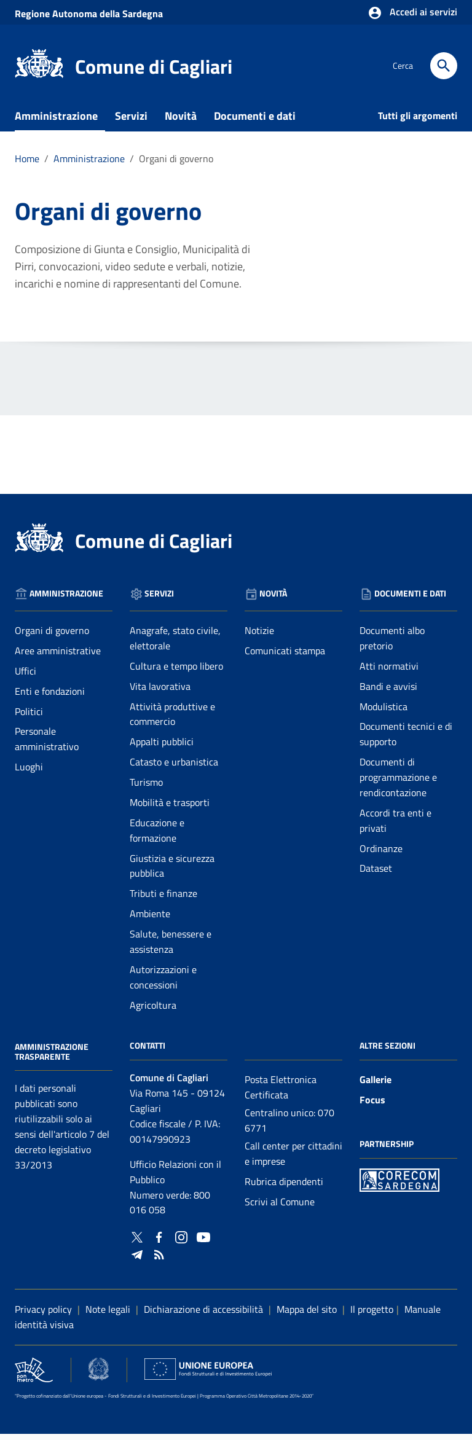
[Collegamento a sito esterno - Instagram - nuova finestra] (181, 1242)
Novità (181, 122)
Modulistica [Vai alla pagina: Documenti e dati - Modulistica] (383, 712)
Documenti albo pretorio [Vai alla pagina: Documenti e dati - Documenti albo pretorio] (392, 644)
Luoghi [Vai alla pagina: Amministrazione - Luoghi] (29, 772)
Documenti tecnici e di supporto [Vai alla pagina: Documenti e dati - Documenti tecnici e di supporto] (406, 740)
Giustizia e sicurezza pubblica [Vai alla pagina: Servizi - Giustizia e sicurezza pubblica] (172, 871)
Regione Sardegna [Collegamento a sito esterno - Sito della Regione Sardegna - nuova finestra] (89, 13)
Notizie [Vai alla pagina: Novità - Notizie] (259, 636)
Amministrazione (56, 122)
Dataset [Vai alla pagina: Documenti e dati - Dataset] (376, 874)
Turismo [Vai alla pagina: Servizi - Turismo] (146, 788)
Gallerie (375, 1085)
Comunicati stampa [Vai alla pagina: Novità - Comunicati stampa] (285, 656)
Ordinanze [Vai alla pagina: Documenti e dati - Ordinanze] (381, 854)
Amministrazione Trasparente (51, 1057)
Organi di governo (176, 164)
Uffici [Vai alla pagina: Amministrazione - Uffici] (25, 677)
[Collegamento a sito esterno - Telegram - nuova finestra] (137, 1259)
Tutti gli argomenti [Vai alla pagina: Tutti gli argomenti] (417, 121)
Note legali (107, 1315)
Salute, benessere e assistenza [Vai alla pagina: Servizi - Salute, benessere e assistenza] (170, 948)
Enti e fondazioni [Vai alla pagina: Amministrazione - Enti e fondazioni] (50, 697)
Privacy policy (43, 1315)
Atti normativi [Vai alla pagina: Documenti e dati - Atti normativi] (389, 672)
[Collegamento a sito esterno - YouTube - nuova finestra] (203, 1242)
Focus (372, 1105)
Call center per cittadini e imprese (293, 1160)
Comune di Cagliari (153, 66)
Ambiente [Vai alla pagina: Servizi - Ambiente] (150, 919)
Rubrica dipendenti (284, 1187)
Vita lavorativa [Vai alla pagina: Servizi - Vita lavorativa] (160, 692)
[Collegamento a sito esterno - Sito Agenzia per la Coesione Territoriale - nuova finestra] (98, 1375)
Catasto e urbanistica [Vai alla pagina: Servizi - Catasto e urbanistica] (174, 768)
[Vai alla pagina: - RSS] (159, 1259)
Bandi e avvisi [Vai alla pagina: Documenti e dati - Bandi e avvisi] (388, 692)
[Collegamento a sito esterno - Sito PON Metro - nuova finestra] (399, 1184)
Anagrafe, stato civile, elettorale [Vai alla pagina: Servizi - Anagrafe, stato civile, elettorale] (175, 644)
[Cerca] (443, 65)
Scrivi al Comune (280, 1207)
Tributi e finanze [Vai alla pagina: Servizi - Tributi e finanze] (163, 899)
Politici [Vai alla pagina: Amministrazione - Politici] (29, 717)
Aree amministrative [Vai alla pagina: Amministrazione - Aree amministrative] (58, 656)
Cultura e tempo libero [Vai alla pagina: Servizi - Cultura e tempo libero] (176, 672)
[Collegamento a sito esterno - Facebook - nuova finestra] (159, 1242)
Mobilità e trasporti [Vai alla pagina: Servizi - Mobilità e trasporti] (170, 808)
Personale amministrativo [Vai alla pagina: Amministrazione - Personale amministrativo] (47, 745)
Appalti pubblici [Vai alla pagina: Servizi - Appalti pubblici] (162, 747)
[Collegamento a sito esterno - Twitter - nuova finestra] (137, 1242)
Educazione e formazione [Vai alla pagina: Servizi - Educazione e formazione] (157, 836)
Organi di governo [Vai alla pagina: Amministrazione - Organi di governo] (52, 636)
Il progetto (371, 1315)
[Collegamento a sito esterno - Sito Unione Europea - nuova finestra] (208, 1375)
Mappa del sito (307, 1315)
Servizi (131, 122)
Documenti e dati (255, 122)
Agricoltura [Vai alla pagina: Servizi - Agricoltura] (153, 1010)
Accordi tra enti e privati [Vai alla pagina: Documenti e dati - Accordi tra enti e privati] (395, 827)
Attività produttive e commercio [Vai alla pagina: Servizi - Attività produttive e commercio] (172, 720)
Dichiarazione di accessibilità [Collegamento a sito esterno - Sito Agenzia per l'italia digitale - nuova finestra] (203, 1315)
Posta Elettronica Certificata (281, 1093)
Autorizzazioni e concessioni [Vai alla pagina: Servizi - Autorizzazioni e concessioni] (163, 983)
